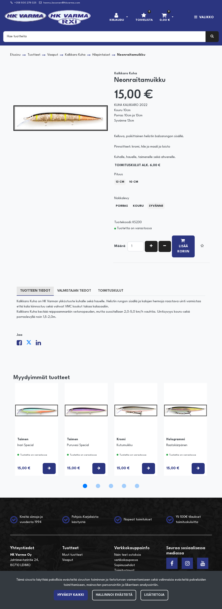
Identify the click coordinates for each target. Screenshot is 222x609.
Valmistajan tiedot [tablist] (74, 290)
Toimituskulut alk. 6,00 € (137, 165)
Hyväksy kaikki (70, 595)
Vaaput (67, 560)
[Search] (104, 36)
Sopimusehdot (124, 565)
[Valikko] (204, 17)
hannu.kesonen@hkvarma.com (61, 3)
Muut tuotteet (72, 555)
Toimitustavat (124, 570)
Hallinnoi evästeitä (114, 595)
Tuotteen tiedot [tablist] (35, 290)
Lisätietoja (154, 595)
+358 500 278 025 (25, 3)
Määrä (119, 246)
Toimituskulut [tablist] (110, 290)
